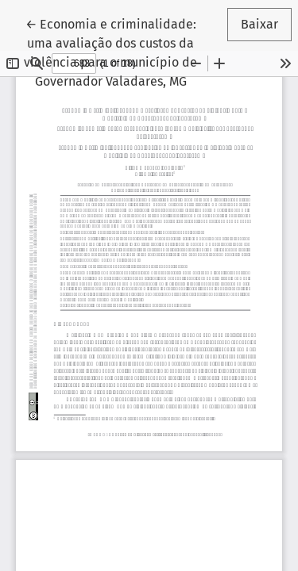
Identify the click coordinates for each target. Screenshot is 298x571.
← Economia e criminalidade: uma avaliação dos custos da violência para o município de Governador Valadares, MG (115, 51)
